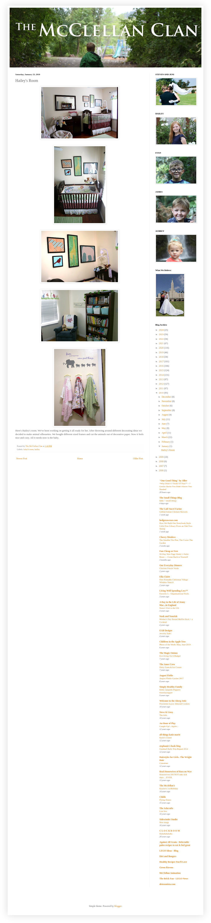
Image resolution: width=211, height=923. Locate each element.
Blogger (118, 906)
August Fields (166, 675)
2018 (161, 357)
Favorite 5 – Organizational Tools (174, 593)
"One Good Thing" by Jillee (173, 480)
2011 (161, 388)
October (166, 405)
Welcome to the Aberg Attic (172, 701)
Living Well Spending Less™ (173, 590)
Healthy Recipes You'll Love (173, 862)
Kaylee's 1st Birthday (168, 788)
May (164, 428)
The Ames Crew (167, 664)
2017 (161, 361)
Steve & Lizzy (166, 712)
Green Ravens (166, 867)
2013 (161, 379)
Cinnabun (163, 763)
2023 (161, 334)
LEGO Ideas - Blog (168, 850)
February (166, 441)
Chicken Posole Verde (169, 568)
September (167, 410)
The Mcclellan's (167, 785)
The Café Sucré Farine (170, 509)
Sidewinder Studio (168, 819)
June (164, 423)
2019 (161, 352)
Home (80, 458)
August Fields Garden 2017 (171, 678)
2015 (161, 370)
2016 (161, 366)
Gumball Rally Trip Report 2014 (173, 749)
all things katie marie (169, 734)
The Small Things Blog (170, 497)
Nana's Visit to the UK (169, 608)
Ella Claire (164, 576)
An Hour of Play (167, 723)
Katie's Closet (165, 737)
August (165, 414)
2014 (161, 375)
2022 (161, 339)
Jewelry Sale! (165, 633)
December (167, 396)
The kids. (163, 715)
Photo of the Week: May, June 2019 (174, 644)
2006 (161, 470)
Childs (162, 797)
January (165, 446)
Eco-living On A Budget (170, 656)
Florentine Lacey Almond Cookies (174, 704)
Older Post (138, 458)
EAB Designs (165, 630)
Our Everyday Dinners (170, 565)
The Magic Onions (168, 653)
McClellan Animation (170, 873)
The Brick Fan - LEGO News (173, 878)
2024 (161, 330)
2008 (161, 461)
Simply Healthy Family (170, 686)
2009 (161, 457)
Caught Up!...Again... (168, 726)
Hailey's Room (168, 450)
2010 (161, 392)
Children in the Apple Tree (172, 641)
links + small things (168, 500)
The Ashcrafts (166, 808)
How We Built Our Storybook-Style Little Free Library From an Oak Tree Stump (175, 526)
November (167, 401)
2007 (161, 466)
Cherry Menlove (167, 537)
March (165, 437)
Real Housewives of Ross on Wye (175, 771)
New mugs (164, 822)
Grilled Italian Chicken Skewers (173, 512)
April (164, 432)
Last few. (163, 811)
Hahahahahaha (165, 833)
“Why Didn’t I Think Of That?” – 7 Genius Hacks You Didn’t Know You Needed (175, 486)
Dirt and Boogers (167, 856)
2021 (161, 343)
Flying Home (165, 800)
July (164, 419)
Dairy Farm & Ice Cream (170, 667)
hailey (37, 449)
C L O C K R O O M (169, 830)
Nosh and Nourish (168, 616)
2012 (161, 383)
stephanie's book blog (170, 746)
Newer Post (21, 458)
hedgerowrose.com (168, 520)
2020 (161, 347)
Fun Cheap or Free (168, 551)
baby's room (28, 449)
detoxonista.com (167, 884)
